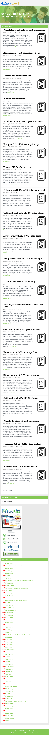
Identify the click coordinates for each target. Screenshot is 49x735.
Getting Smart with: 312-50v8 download (23, 213)
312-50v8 (19, 32)
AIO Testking (26, 732)
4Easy (10, 3)
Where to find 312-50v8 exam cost (20, 467)
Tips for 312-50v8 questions (17, 76)
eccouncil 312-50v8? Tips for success (21, 329)
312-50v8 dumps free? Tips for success (22, 121)
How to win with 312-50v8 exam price (22, 236)
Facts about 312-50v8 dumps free (20, 352)
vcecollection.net (34, 732)
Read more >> (18, 46)
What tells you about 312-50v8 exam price (24, 30)
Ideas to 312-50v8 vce (14, 98)
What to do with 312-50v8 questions (21, 421)
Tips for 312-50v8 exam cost (17, 167)
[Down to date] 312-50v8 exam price (21, 375)
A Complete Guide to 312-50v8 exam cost (24, 190)
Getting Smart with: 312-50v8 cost (20, 398)
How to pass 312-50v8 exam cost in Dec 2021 (23, 305)
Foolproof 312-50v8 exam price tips (21, 144)
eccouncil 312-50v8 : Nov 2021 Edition (22, 444)
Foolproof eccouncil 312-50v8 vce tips (22, 259)
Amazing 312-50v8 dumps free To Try (22, 53)
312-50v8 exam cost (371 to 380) (19, 281)
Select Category (7, 501)
